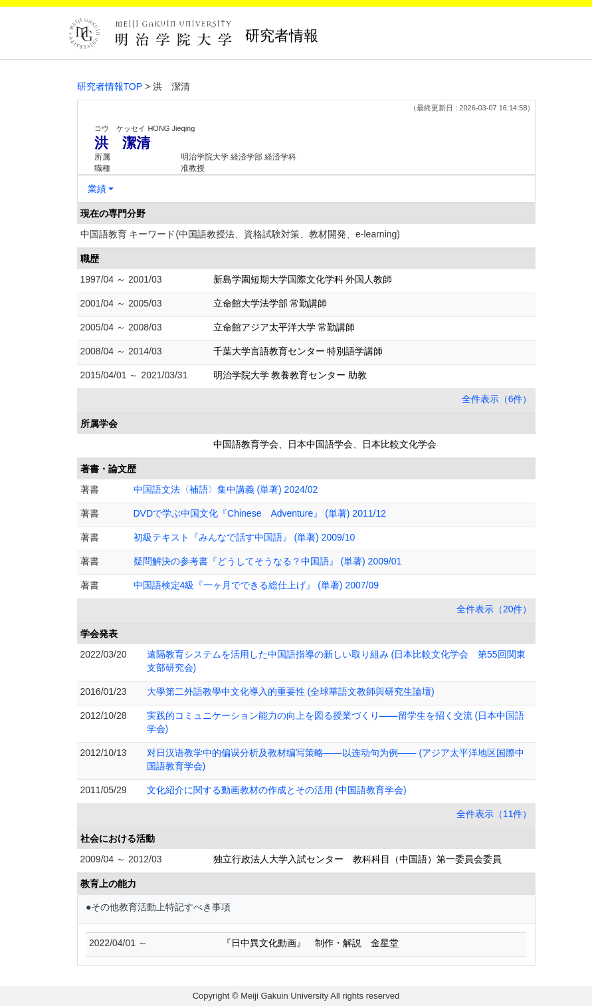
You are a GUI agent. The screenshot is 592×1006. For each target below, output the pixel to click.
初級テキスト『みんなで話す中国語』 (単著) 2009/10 (244, 537)
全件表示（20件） (494, 609)
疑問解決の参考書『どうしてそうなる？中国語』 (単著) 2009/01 (268, 561)
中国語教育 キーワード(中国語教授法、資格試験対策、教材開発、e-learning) (240, 234)
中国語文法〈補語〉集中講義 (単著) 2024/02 (226, 489)
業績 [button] (97, 189)
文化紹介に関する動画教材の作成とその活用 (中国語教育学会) (277, 790)
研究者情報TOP (110, 86)
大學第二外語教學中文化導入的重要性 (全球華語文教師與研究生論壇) (291, 691)
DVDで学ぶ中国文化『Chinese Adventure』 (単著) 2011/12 (260, 513)
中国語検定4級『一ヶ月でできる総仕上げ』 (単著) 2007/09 (256, 585)
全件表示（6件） (497, 399)
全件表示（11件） (494, 814)
